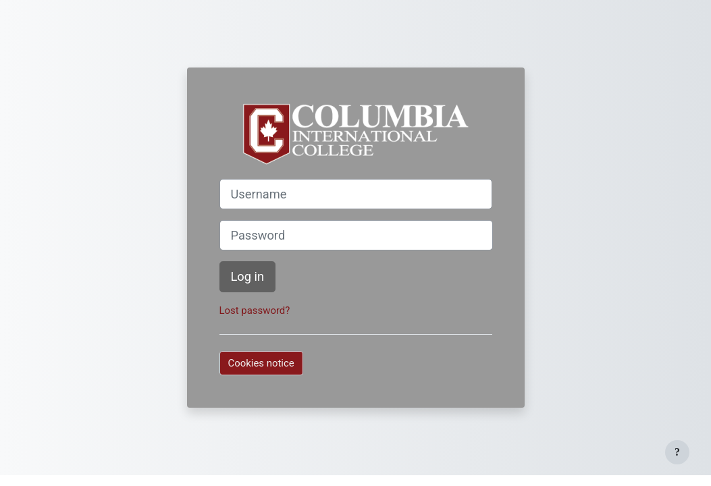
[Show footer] (677, 452)
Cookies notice (261, 363)
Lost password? (254, 310)
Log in (248, 276)
